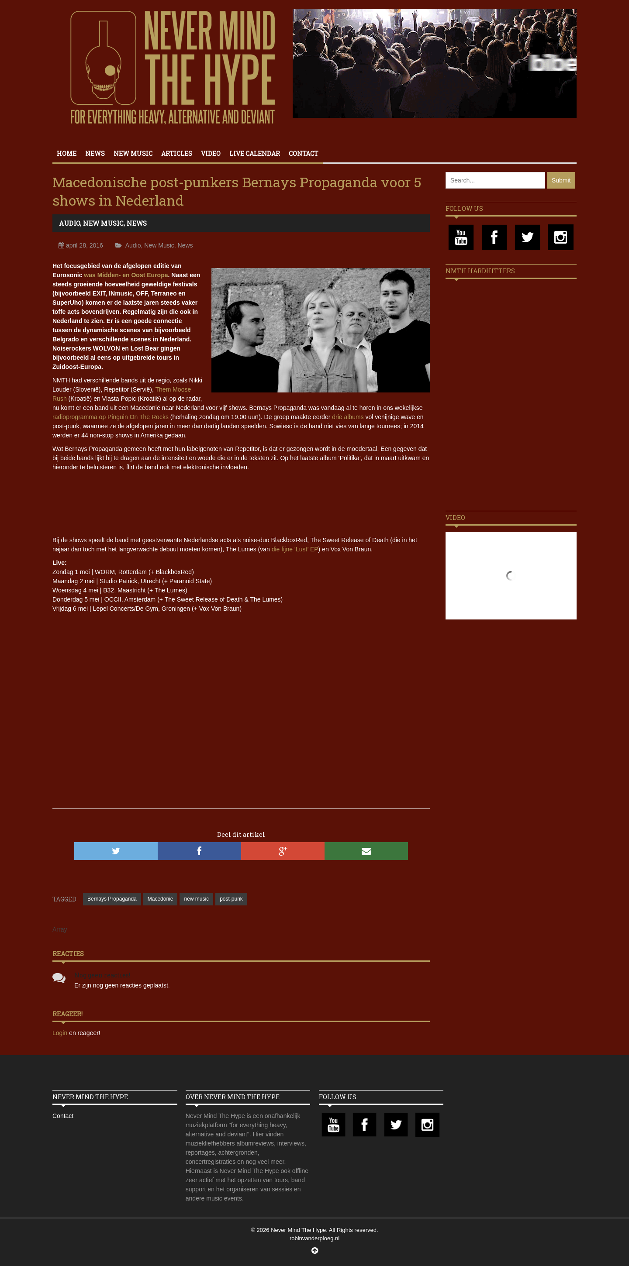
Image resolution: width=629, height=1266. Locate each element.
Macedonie (160, 899)
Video (211, 153)
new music (196, 899)
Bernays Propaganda (112, 899)
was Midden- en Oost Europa (126, 275)
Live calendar (254, 153)
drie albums (347, 416)
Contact (303, 153)
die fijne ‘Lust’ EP (295, 549)
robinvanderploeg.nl (314, 1238)
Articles (176, 153)
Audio (69, 223)
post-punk (231, 899)
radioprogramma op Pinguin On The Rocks (110, 416)
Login (60, 1032)
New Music (133, 153)
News (95, 153)
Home (66, 153)
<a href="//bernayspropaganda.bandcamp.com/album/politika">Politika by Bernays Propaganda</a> (241, 502)
